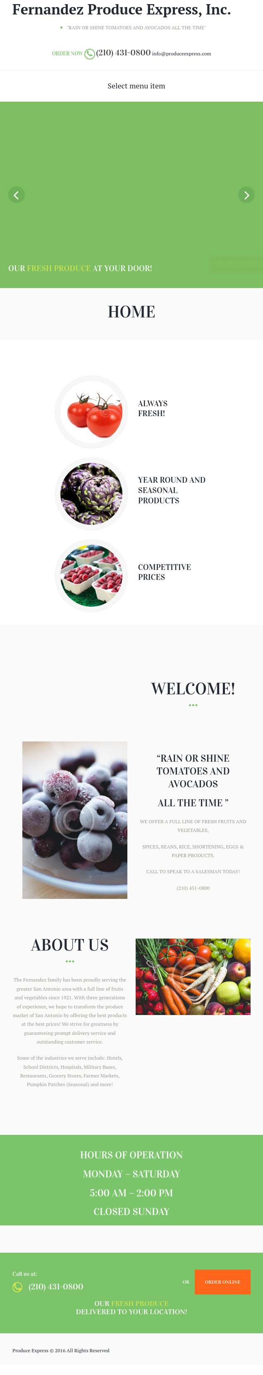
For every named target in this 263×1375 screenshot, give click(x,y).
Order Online (222, 1282)
